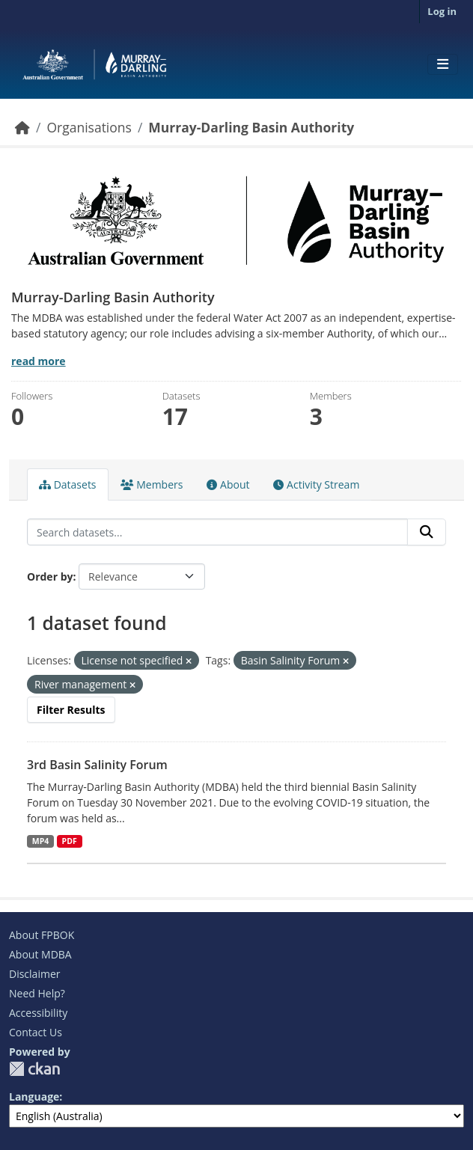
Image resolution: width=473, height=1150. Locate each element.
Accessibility (38, 1013)
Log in (442, 11)
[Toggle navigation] (442, 64)
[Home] (22, 127)
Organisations (88, 127)
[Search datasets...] (217, 532)
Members (151, 484)
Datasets (68, 484)
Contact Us (35, 1032)
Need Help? (37, 993)
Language (34, 1096)
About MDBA (40, 954)
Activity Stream (316, 484)
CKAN (34, 1069)
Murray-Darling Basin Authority (251, 127)
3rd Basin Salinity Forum (97, 764)
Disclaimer (34, 974)
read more (38, 361)
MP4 (40, 841)
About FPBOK (41, 935)
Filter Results (71, 710)
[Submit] (426, 532)
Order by (50, 576)
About (228, 484)
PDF (69, 841)
